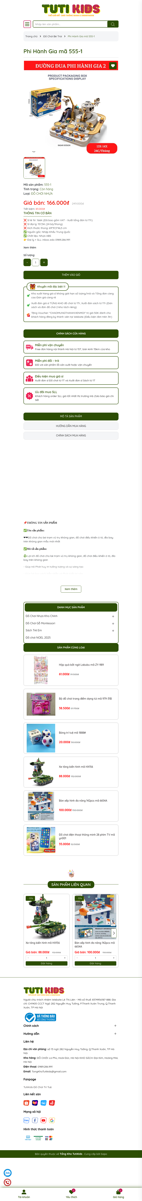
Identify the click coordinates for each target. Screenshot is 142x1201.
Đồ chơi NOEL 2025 (38, 637)
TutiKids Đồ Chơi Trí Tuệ (37, 1087)
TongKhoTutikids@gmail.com (49, 1071)
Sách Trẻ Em (34, 630)
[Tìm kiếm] (113, 24)
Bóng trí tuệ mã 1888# (72, 732)
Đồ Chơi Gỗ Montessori (40, 623)
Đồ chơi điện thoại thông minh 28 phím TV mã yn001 (87, 836)
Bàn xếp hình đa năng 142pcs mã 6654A (83, 800)
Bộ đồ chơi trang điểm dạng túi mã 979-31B (85, 698)
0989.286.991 (45, 1066)
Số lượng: (29, 255)
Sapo (104, 1154)
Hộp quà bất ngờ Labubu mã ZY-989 (81, 664)
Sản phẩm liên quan (71, 884)
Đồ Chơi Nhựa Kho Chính (41, 616)
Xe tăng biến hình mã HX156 (76, 766)
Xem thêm (29, 247)
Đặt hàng (46, 963)
